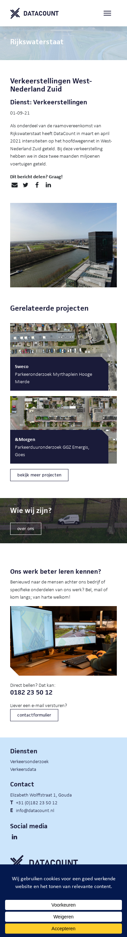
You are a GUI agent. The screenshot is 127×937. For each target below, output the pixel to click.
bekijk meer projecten (39, 475)
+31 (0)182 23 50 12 (37, 802)
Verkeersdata (23, 768)
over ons (25, 528)
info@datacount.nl (35, 810)
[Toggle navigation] (110, 13)
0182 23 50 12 (31, 692)
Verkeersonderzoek (29, 761)
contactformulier (34, 715)
